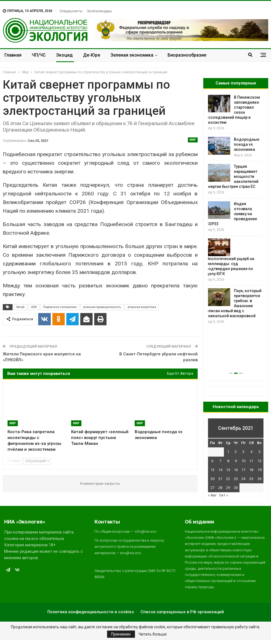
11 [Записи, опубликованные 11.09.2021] (251, 461)
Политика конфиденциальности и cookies (90, 611)
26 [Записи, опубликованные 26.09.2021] (260, 479)
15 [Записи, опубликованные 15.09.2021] (228, 470)
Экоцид (64, 55)
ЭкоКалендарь (99, 11)
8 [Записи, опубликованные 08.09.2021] (228, 461)
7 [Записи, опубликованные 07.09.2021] (220, 461)
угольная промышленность (102, 307)
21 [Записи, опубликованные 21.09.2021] (220, 479)
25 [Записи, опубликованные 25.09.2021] (251, 479)
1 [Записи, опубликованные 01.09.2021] (228, 452)
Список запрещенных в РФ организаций (182, 611)
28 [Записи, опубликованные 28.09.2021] (220, 488)
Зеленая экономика (131, 55)
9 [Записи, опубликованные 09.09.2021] (236, 461)
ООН (34, 307)
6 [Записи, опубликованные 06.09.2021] (212, 461)
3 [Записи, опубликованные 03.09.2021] (243, 452)
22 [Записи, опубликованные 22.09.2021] (228, 479)
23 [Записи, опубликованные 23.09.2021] (236, 479)
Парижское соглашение (60, 307)
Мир (193, 139)
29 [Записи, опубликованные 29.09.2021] (228, 488)
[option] (235, 210)
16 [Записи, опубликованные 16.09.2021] (236, 470)
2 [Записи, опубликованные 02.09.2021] (236, 452)
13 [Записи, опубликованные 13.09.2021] (212, 470)
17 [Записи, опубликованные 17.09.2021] (243, 470)
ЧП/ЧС (39, 55)
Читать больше (153, 634)
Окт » (223, 495)
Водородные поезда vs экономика (248, 144)
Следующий (37, 461)
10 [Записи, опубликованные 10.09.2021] (243, 461)
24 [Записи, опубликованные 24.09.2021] (243, 479)
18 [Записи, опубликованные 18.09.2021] (251, 470)
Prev (14, 461)
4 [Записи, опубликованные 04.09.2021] (251, 452)
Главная (12, 55)
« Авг (212, 495)
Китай (20, 307)
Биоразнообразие (187, 55)
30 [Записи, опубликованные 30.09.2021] (236, 488)
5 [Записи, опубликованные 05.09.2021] (259, 452)
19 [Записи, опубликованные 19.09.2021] (260, 470)
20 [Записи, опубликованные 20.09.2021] (212, 479)
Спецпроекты (71, 11)
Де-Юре (91, 55)
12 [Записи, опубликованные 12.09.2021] (260, 461)
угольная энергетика (141, 307)
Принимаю (121, 634)
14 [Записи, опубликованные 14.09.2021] (220, 470)
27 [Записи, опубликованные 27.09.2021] (212, 488)
